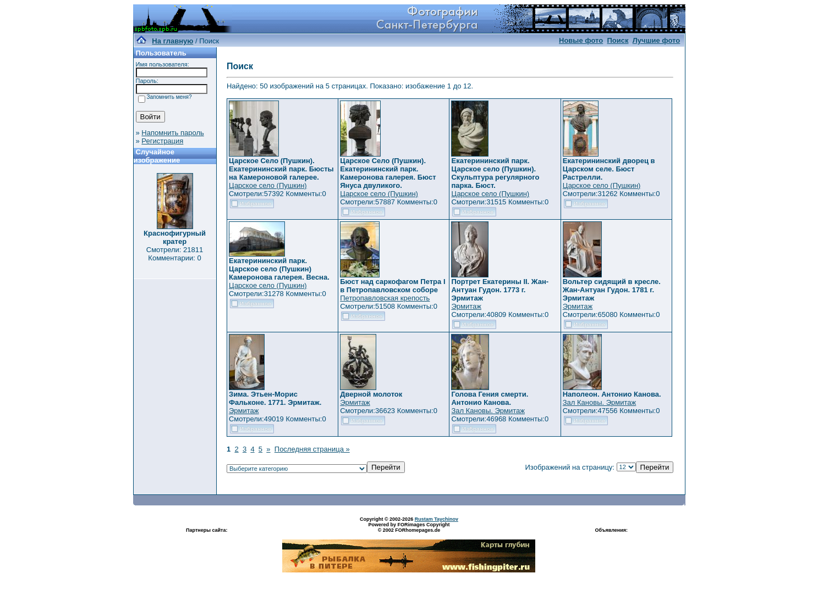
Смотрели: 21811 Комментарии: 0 (174, 254)
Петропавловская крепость (385, 298)
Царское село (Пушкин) (268, 185)
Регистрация (162, 141)
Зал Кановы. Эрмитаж (487, 411)
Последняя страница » (312, 449)
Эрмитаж (466, 306)
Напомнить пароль (172, 133)
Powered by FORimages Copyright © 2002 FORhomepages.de (408, 527)
